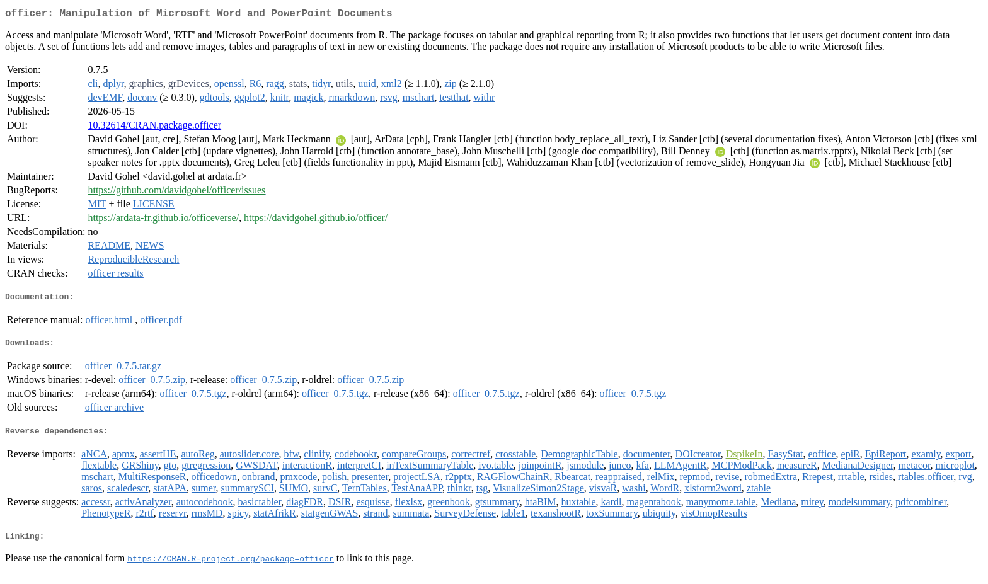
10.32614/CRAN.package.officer (154, 127)
